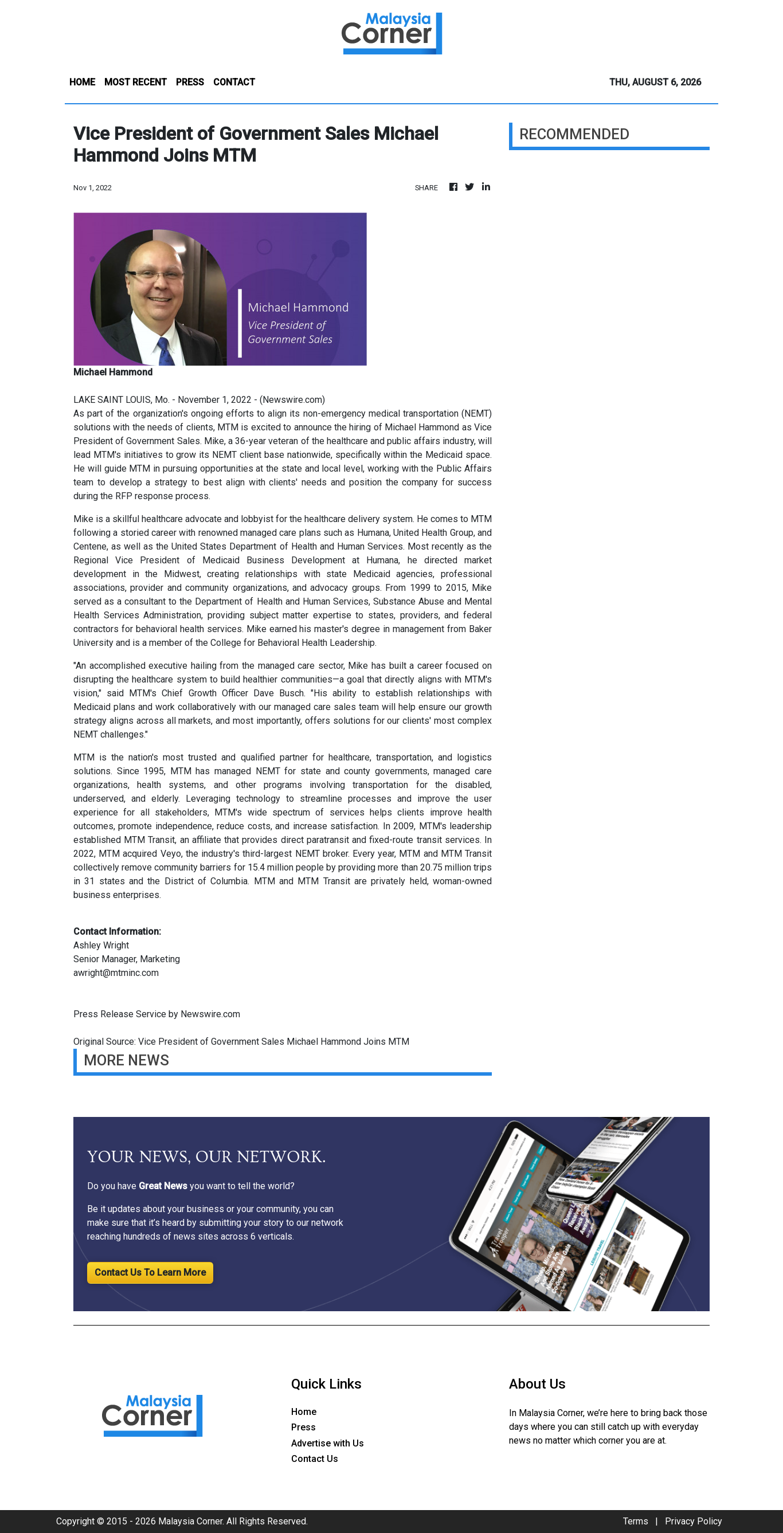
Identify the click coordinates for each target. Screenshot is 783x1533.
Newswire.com (292, 399)
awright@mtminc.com (116, 972)
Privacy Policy (693, 1521)
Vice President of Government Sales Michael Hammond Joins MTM (275, 1041)
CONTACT (234, 82)
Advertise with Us (327, 1443)
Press (303, 1427)
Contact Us (314, 1458)
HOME (82, 82)
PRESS (190, 82)
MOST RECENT (135, 82)
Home (303, 1411)
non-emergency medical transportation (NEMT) (397, 413)
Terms (635, 1521)
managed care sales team (326, 706)
